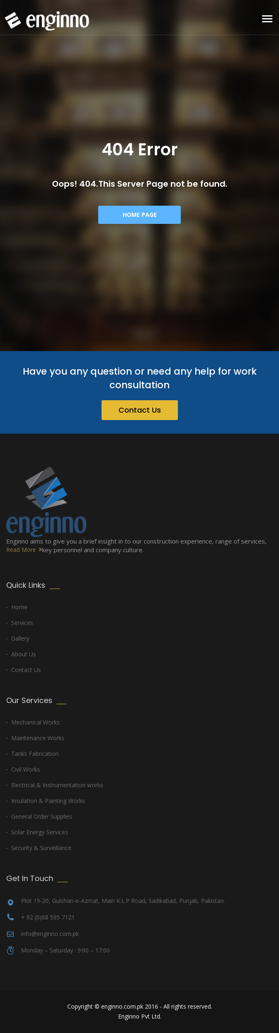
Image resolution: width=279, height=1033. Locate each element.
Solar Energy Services (39, 832)
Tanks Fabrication (35, 754)
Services (22, 623)
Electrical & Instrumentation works (57, 785)
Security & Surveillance (41, 848)
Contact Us (139, 410)
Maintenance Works (37, 738)
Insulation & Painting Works (48, 801)
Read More (21, 549)
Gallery (20, 638)
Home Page (140, 214)
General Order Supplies (41, 816)
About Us (23, 654)
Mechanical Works (35, 722)
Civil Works (25, 769)
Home (19, 607)
